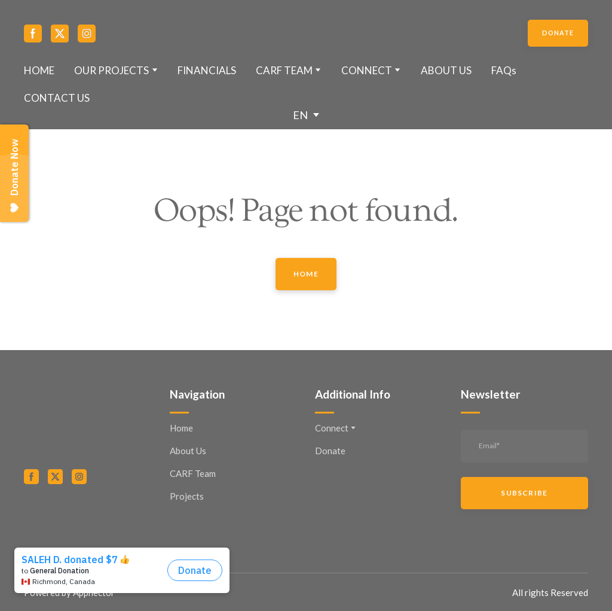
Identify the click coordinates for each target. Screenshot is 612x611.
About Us (188, 450)
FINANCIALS (207, 70)
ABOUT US (446, 70)
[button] (33, 33)
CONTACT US (57, 98)
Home (181, 427)
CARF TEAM (284, 70)
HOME (39, 70)
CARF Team (193, 473)
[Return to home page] (306, 33)
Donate (330, 450)
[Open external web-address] (88, 520)
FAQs (503, 70)
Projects (187, 496)
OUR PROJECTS (111, 70)
